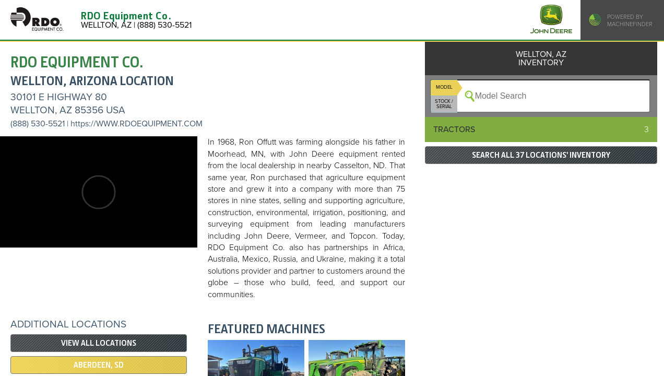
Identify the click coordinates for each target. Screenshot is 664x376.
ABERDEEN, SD (99, 365)
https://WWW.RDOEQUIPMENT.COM (136, 124)
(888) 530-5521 (37, 124)
